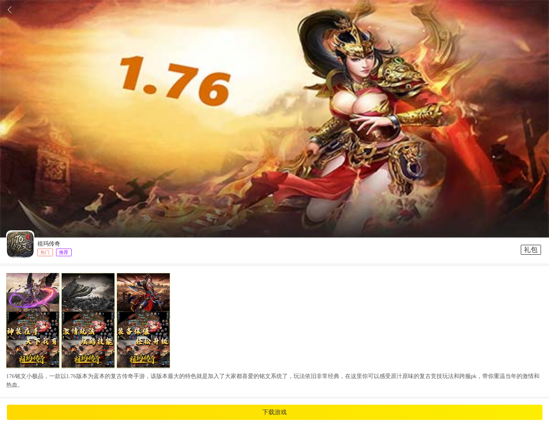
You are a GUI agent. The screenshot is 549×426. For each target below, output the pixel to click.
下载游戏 (274, 412)
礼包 (531, 250)
